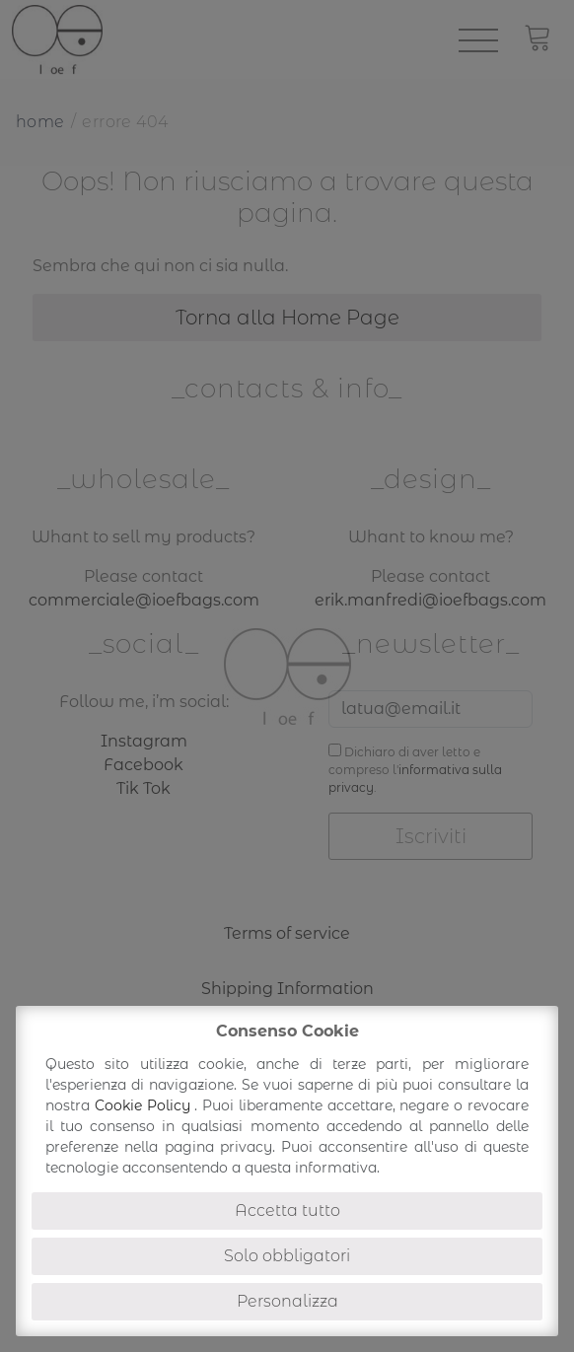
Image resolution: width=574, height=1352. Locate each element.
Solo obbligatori (287, 1255)
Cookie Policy (145, 1105)
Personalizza (287, 1301)
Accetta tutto (287, 1210)
